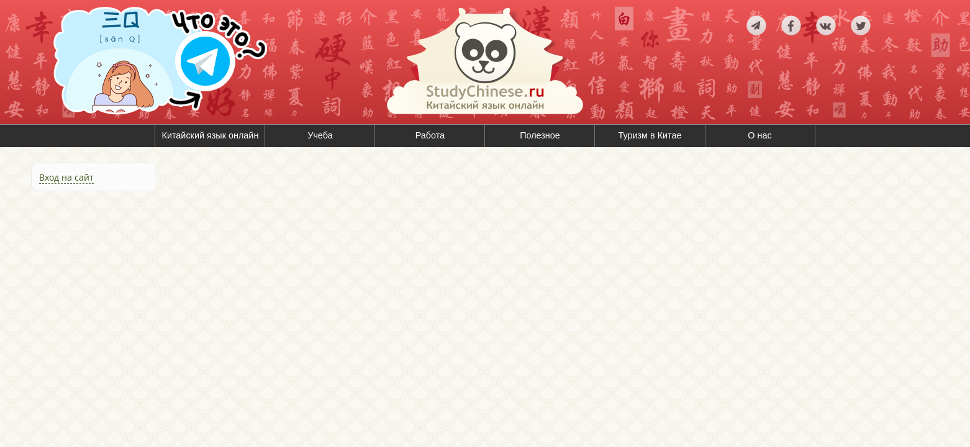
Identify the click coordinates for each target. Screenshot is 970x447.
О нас (759, 135)
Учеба (319, 135)
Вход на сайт (66, 177)
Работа (430, 135)
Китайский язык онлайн (210, 135)
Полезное (540, 135)
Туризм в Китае (649, 135)
